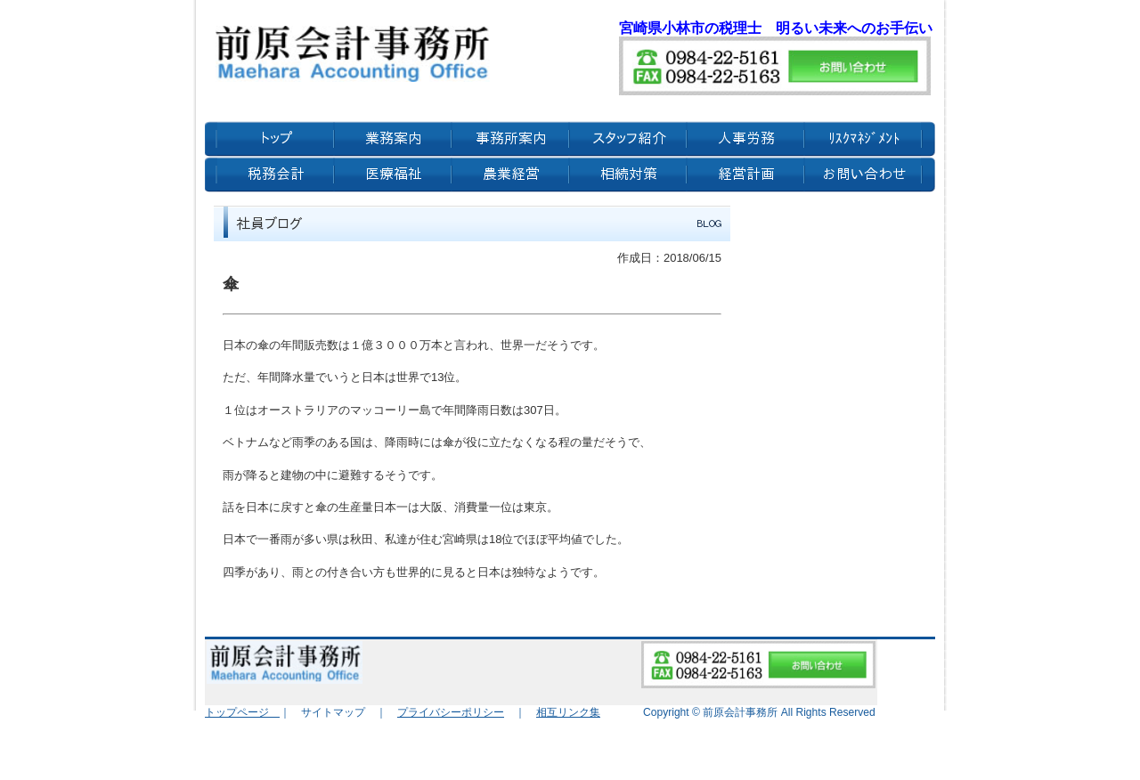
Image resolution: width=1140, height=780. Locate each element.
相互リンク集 (568, 712)
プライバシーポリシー (450, 712)
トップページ (242, 712)
